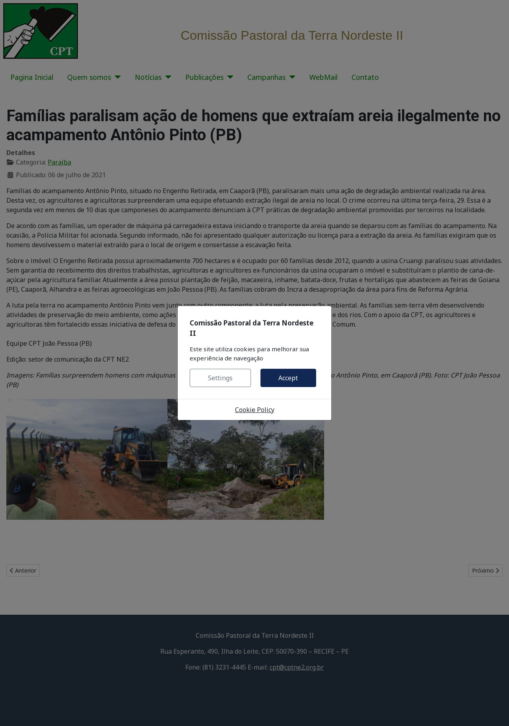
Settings (220, 378)
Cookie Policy (254, 409)
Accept (288, 378)
